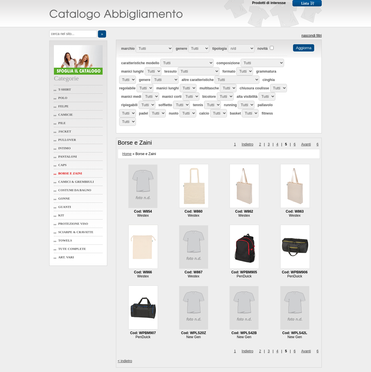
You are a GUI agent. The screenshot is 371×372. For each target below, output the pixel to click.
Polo (62, 98)
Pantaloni (67, 156)
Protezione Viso (73, 223)
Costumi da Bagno (74, 190)
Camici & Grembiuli (76, 181)
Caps (62, 165)
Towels (65, 240)
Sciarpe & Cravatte (75, 232)
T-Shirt (64, 89)
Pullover (67, 139)
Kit (61, 215)
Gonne (64, 198)
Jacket (64, 131)
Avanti (306, 144)
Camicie (65, 114)
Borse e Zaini (70, 173)
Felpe (63, 106)
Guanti (64, 207)
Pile (62, 123)
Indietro (247, 144)
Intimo (64, 148)
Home (127, 154)
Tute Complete (72, 249)
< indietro (125, 361)
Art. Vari (66, 257)
